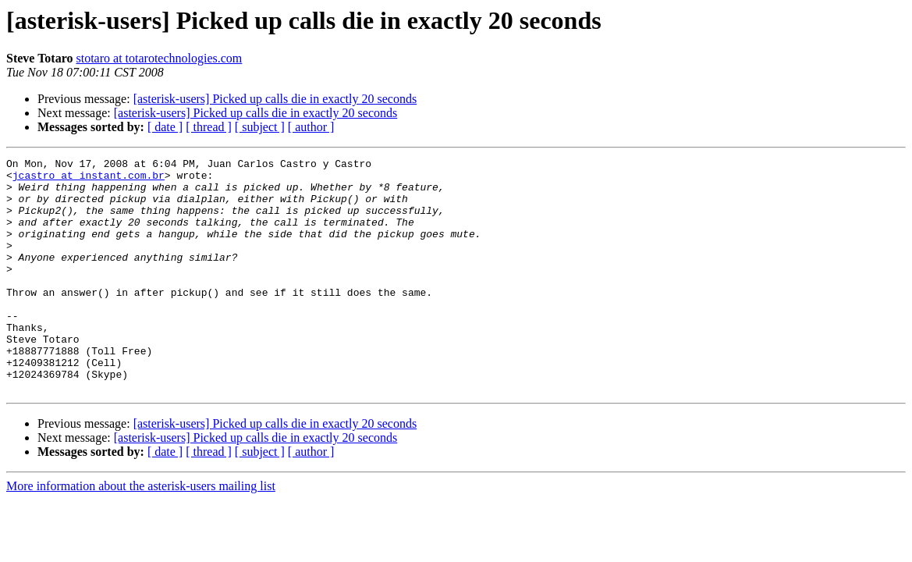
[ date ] (165, 126)
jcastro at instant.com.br (88, 180)
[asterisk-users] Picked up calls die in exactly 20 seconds (275, 98)
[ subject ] (260, 126)
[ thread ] (209, 126)
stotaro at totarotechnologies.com (159, 58)
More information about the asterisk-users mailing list (140, 532)
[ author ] (311, 126)
